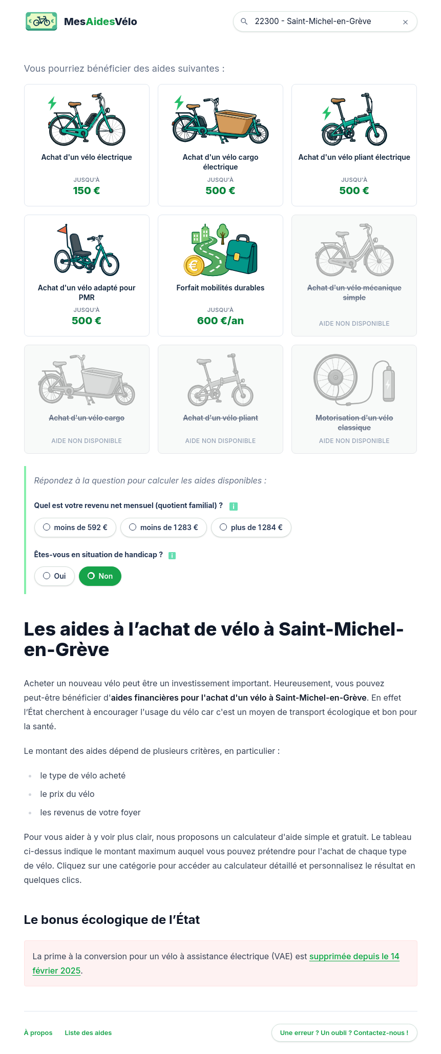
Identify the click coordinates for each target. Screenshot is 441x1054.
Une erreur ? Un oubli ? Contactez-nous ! (344, 1033)
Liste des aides (88, 1033)
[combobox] (333, 21)
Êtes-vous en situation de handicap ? (98, 554)
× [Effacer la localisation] (405, 21)
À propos (38, 1033)
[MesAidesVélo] (80, 21)
